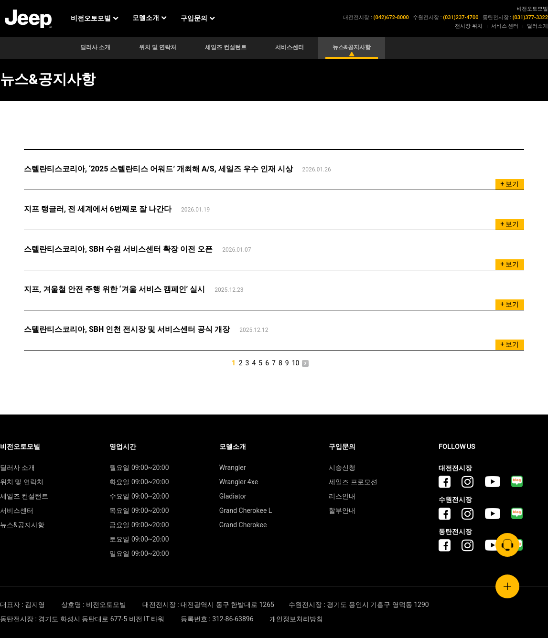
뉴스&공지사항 (352, 47)
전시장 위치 (469, 26)
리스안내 (342, 496)
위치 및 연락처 (157, 47)
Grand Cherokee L (245, 511)
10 (296, 363)
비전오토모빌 (95, 18)
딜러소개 (537, 26)
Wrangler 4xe (238, 482)
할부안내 (342, 511)
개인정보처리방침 (296, 619)
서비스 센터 (505, 26)
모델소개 (150, 18)
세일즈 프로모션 (353, 482)
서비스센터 (289, 47)
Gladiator (233, 496)
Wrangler (232, 468)
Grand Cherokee (243, 525)
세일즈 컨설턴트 (226, 47)
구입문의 (198, 18)
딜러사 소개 (95, 47)
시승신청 (342, 468)
